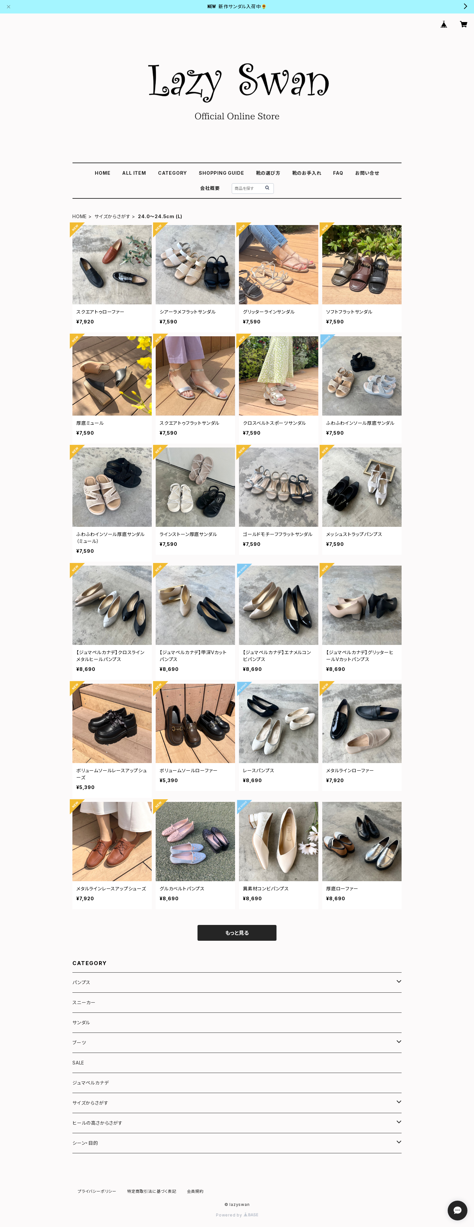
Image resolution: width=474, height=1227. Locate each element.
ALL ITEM (134, 173)
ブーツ (79, 1042)
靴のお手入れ (307, 173)
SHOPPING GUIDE (221, 173)
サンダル (81, 1022)
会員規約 (195, 1191)
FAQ (338, 173)
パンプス (81, 982)
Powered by (237, 1215)
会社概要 (210, 188)
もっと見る (237, 933)
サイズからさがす (112, 216)
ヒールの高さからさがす (97, 1123)
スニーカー (84, 1002)
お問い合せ (367, 173)
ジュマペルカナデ (90, 1083)
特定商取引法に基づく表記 (151, 1191)
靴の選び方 (268, 173)
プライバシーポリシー (97, 1191)
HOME (102, 173)
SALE (78, 1062)
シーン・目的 (85, 1143)
